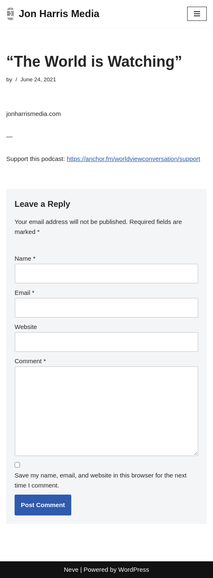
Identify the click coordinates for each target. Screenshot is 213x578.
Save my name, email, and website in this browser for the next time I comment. (101, 480)
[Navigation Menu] (197, 14)
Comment (30, 360)
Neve (71, 569)
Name (25, 258)
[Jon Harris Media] (52, 14)
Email (25, 292)
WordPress (133, 569)
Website (26, 326)
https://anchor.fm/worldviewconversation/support (133, 158)
